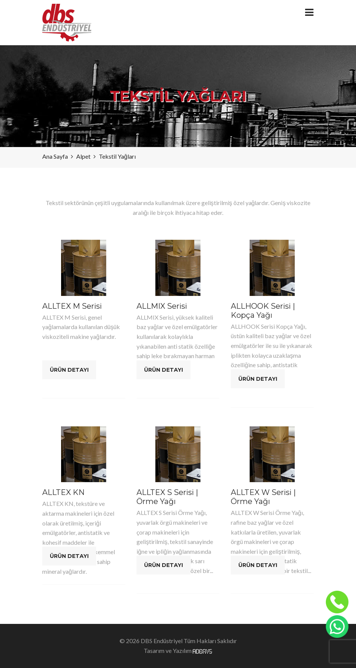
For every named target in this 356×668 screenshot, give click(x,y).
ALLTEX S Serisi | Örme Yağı (167, 497)
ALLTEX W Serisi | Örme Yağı (263, 497)
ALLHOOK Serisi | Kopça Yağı (263, 311)
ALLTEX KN (63, 492)
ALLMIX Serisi (162, 306)
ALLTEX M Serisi (72, 306)
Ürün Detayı (69, 369)
